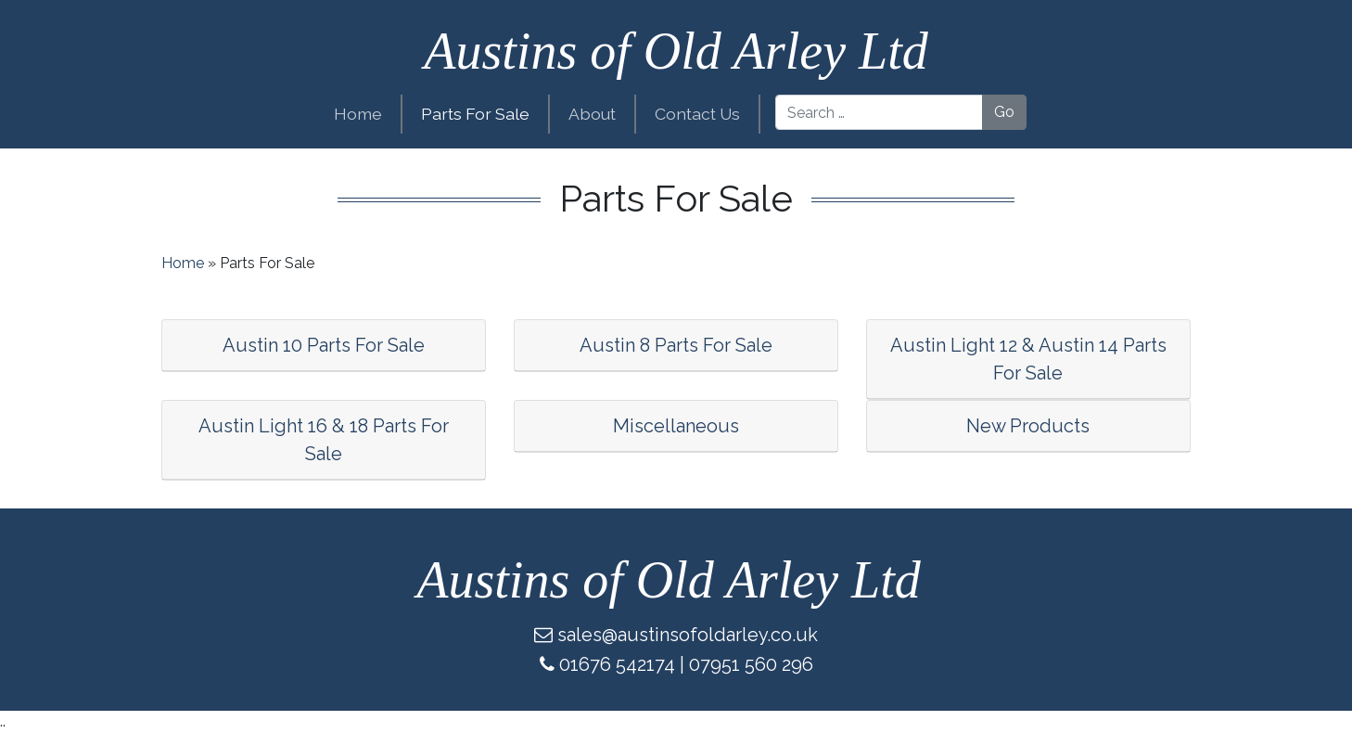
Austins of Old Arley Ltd (675, 51)
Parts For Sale (475, 113)
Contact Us (697, 113)
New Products (1028, 426)
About (592, 113)
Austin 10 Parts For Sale (324, 345)
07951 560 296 (751, 664)
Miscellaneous (676, 426)
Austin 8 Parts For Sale (676, 345)
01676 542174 (617, 664)
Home (358, 113)
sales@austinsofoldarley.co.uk (687, 635)
